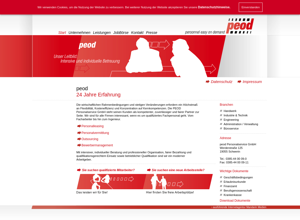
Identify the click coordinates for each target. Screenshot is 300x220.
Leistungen (102, 33)
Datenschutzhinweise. (214, 7)
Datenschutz (221, 82)
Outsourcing (90, 139)
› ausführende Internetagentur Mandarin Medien (238, 207)
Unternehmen (79, 33)
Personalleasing (93, 126)
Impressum (252, 82)
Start (62, 33)
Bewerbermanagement (97, 145)
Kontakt (137, 33)
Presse (151, 33)
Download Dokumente (235, 200)
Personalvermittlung (95, 133)
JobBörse (120, 33)
